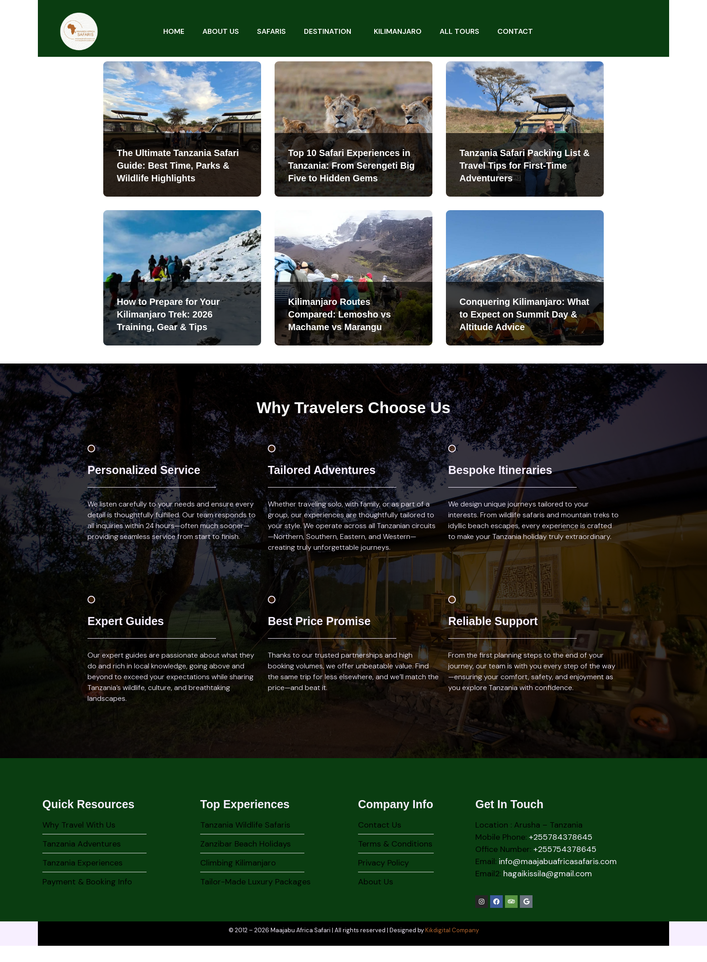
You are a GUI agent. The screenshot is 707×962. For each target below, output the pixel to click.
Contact (515, 31)
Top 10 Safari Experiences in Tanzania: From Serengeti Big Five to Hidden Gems (351, 165)
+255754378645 (565, 865)
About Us (220, 31)
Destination (330, 31)
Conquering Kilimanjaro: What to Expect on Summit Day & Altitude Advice (524, 314)
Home (173, 31)
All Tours (459, 31)
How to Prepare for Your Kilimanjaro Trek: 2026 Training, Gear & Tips (168, 314)
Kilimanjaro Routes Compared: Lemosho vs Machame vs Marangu (339, 314)
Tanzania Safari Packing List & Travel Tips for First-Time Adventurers (524, 165)
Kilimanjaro (398, 31)
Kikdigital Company (452, 946)
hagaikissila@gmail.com (547, 889)
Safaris (271, 31)
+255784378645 (560, 853)
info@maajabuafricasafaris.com (558, 877)
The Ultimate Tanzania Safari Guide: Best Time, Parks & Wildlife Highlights (178, 165)
